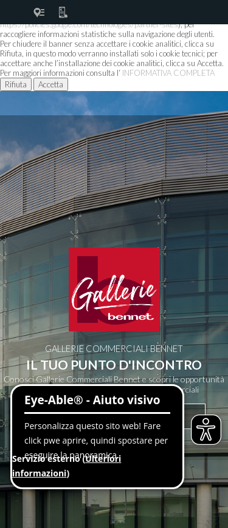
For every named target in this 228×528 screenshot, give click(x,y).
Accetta (50, 84)
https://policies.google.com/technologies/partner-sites (89, 24)
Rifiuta (16, 84)
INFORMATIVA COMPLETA (168, 73)
